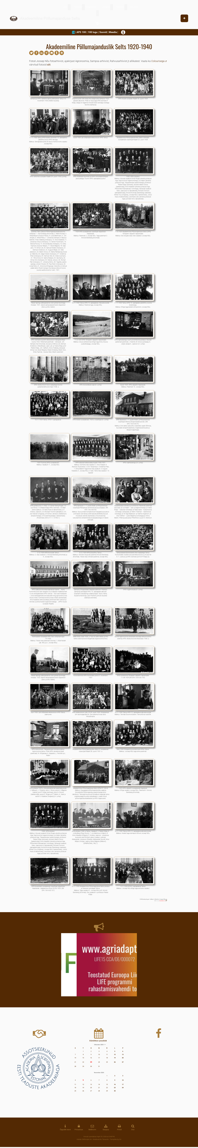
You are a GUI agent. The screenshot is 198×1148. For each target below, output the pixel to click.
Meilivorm (92, 1130)
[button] (31, 53)
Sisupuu (106, 1130)
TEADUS (120, 7)
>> (105, 1044)
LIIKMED (106, 7)
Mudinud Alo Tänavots (101, 1139)
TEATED (77, 7)
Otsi (132, 1130)
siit (49, 64)
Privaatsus (79, 1130)
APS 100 (81, 32)
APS (65, 7)
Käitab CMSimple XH (84, 1139)
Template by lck (115, 1139)
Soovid (103, 32)
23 (91, 1062)
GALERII (134, 7)
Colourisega (158, 61)
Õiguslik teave (65, 1130)
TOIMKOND (90, 7)
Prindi (119, 1130)
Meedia (113, 32)
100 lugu (92, 32)
